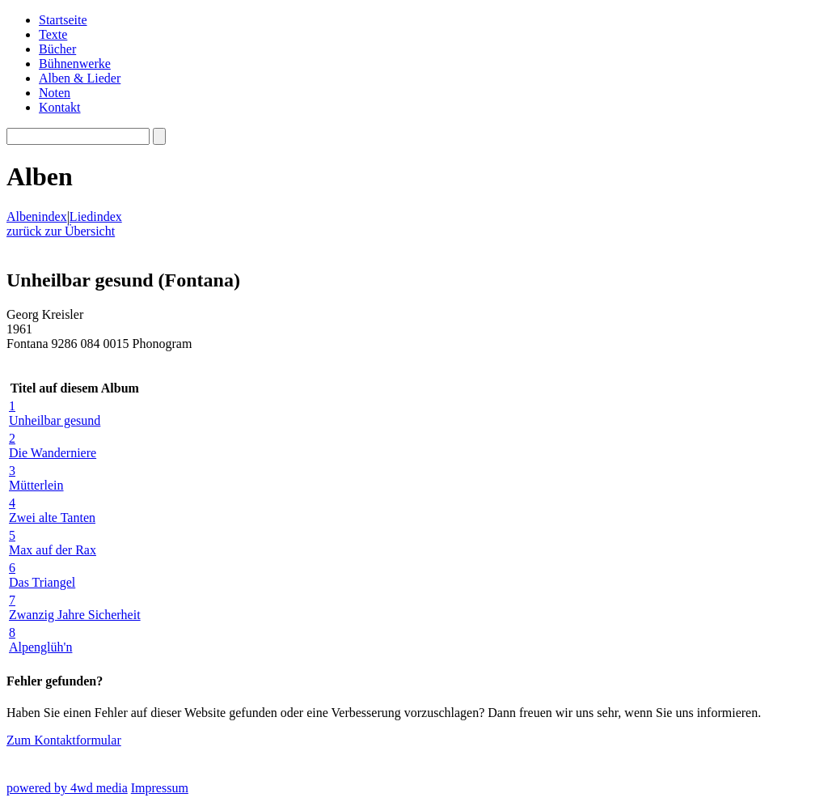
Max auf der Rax (75, 542)
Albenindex (36, 216)
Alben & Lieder (79, 78)
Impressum (159, 788)
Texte (53, 34)
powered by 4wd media (67, 788)
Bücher (57, 49)
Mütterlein (75, 478)
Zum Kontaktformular (63, 740)
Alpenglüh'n (75, 640)
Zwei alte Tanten (75, 510)
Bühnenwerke (75, 63)
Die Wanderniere (75, 445)
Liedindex (96, 216)
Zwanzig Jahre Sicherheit (75, 607)
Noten (54, 93)
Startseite (63, 20)
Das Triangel (75, 575)
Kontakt (60, 107)
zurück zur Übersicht (60, 231)
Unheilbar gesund (75, 413)
